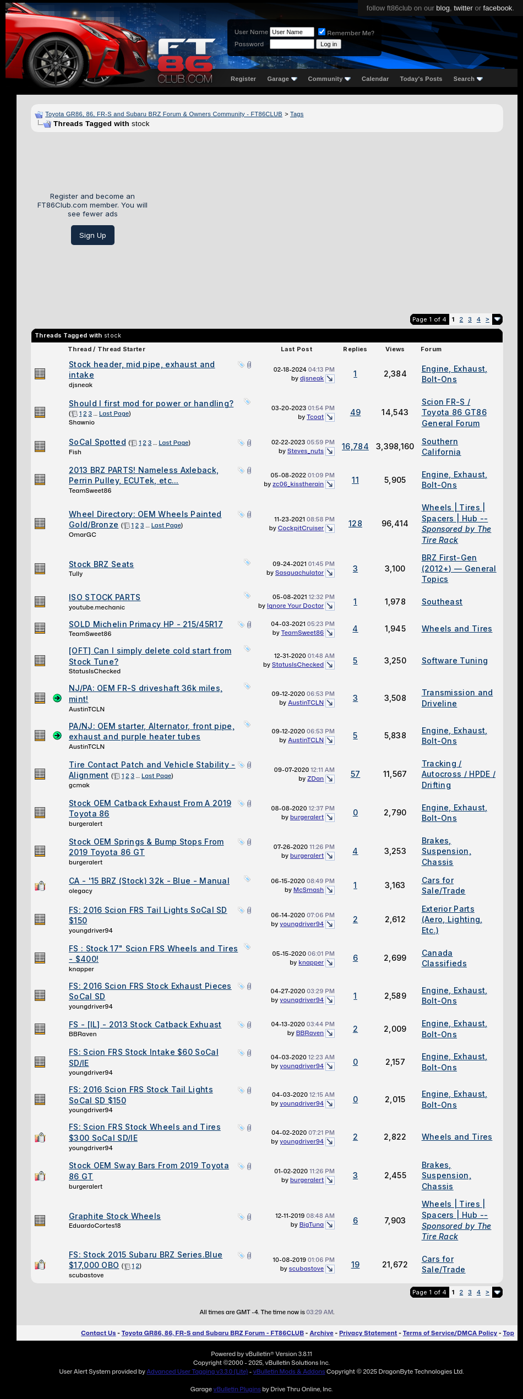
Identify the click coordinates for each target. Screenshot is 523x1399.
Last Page (114, 413)
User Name (251, 32)
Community (329, 78)
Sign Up (92, 235)
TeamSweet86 (90, 490)
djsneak (80, 384)
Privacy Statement (368, 1333)
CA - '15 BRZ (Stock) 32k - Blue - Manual (149, 880)
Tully (76, 573)
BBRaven (83, 1034)
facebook (498, 8)
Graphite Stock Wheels (115, 1216)
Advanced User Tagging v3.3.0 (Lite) (197, 1371)
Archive (321, 1333)
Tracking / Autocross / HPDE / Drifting (458, 774)
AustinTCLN (87, 709)
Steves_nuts (305, 451)
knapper (81, 969)
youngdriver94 (91, 930)
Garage (282, 78)
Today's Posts (421, 78)
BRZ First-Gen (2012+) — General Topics (459, 568)
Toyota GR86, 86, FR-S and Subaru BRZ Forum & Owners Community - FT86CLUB (163, 114)
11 (355, 480)
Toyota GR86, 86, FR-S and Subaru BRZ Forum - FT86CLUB (213, 1333)
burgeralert (85, 823)
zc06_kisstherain (298, 484)
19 (355, 1264)
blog (443, 8)
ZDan (315, 778)
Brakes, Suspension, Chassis (446, 851)
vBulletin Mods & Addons (289, 1371)
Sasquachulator (299, 572)
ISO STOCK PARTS (105, 597)
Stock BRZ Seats (101, 564)
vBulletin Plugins (236, 1389)
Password (249, 44)
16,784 (355, 446)
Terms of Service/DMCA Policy (450, 1333)
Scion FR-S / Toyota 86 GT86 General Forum (454, 412)
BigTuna (311, 1224)
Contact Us (98, 1333)
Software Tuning (455, 660)
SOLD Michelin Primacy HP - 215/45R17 (146, 624)
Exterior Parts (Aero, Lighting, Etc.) (452, 919)
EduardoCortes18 (95, 1225)
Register (243, 78)
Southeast (442, 601)
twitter (463, 8)
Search (468, 78)
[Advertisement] (329, 218)
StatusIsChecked (95, 671)
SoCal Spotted (97, 442)
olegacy (80, 890)
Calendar (375, 78)
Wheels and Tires (457, 628)
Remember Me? (346, 33)
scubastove (86, 1275)
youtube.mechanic (97, 607)
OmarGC (82, 534)
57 (356, 774)
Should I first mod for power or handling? (151, 403)
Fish (75, 452)
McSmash (308, 889)
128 (355, 523)
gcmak (79, 785)
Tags (296, 114)
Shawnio (82, 422)
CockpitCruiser (301, 528)
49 (355, 412)
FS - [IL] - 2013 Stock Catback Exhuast (145, 1024)
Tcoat (315, 416)
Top (508, 1333)
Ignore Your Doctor (295, 605)
